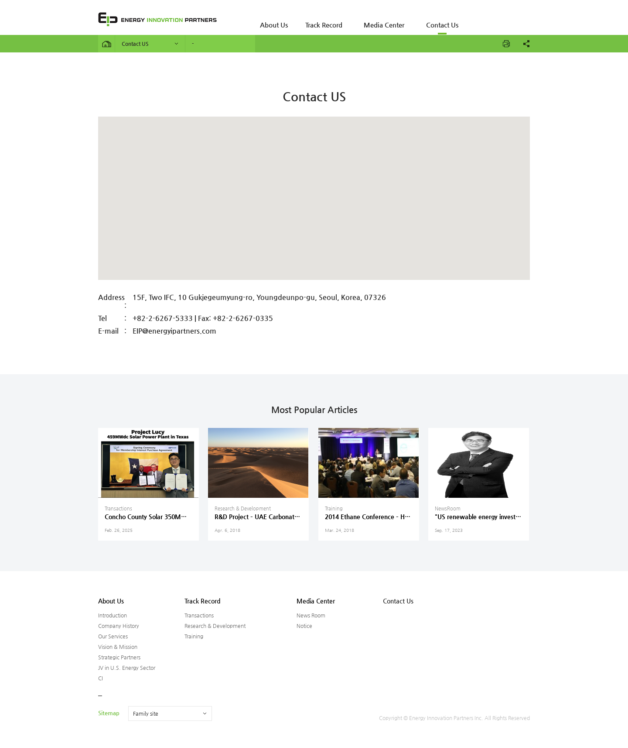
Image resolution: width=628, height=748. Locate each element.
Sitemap (108, 713)
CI (100, 678)
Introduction (112, 615)
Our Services (113, 636)
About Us (270, 19)
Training (193, 636)
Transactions (199, 615)
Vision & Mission (117, 647)
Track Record (314, 19)
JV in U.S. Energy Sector (126, 668)
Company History (118, 626)
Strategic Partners (119, 657)
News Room (311, 615)
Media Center (369, 19)
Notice (304, 626)
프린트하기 (506, 43)
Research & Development (215, 626)
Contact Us (421, 19)
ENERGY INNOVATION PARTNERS (157, 19)
